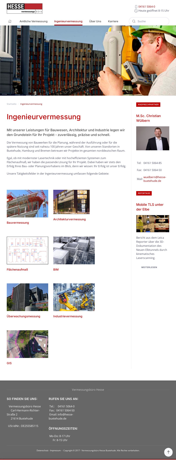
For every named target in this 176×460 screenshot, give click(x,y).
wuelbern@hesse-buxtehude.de (154, 179)
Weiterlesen (149, 267)
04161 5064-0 (146, 6)
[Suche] (149, 21)
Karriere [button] (113, 21)
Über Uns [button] (95, 21)
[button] (168, 452)
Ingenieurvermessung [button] (68, 21)
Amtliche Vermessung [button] (34, 21)
